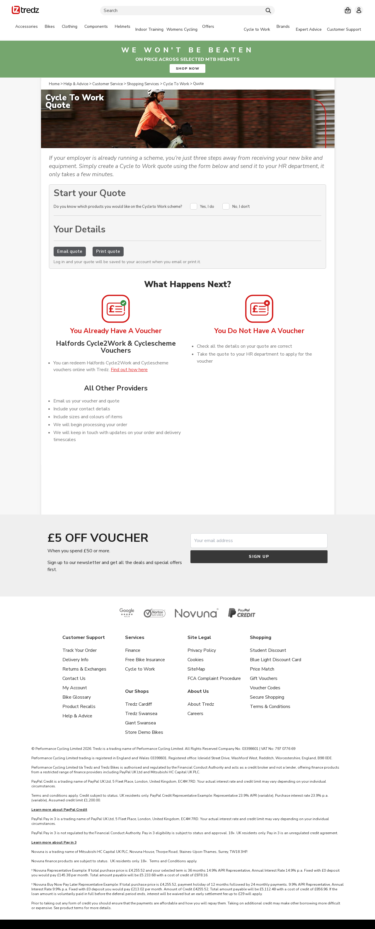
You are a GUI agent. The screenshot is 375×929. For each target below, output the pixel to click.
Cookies (196, 660)
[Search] (187, 10)
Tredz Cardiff (138, 704)
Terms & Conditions (270, 706)
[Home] (25, 11)
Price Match (262, 669)
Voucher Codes (265, 688)
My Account (74, 688)
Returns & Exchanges (84, 669)
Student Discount (268, 650)
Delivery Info (75, 660)
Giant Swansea (140, 723)
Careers (195, 713)
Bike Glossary (76, 697)
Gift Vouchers (263, 678)
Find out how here (129, 369)
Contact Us (74, 678)
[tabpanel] (114, 29)
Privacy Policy (202, 650)
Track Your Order (79, 650)
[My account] (358, 10)
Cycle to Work (140, 669)
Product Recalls (79, 706)
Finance (132, 650)
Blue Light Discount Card (275, 660)
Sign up (259, 556)
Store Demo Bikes (144, 732)
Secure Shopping (267, 697)
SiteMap (196, 669)
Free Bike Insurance (145, 660)
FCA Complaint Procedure (214, 678)
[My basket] (347, 10)
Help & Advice (77, 716)
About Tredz (201, 704)
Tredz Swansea (141, 713)
